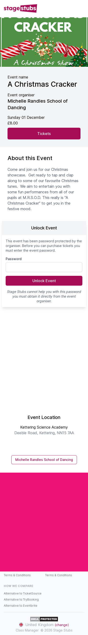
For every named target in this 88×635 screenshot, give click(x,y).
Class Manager (27, 630)
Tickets (44, 133)
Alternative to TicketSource (23, 593)
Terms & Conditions (17, 575)
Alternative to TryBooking (21, 599)
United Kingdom (44, 624)
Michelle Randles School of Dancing (44, 460)
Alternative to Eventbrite (20, 605)
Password (14, 259)
